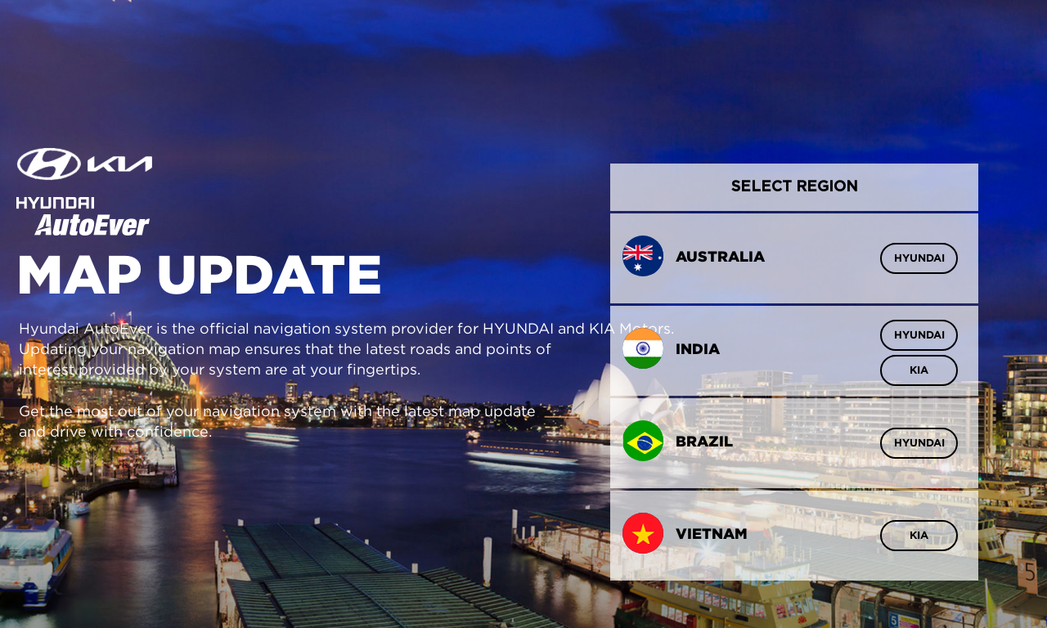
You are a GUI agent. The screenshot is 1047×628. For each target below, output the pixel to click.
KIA (919, 370)
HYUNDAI (919, 258)
